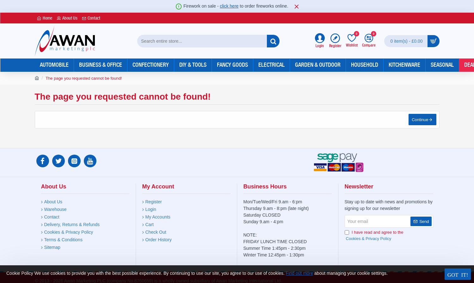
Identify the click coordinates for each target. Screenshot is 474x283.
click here (229, 6)
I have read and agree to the (374, 236)
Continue (419, 120)
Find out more (299, 273)
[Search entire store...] (273, 41)
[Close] (297, 6)
